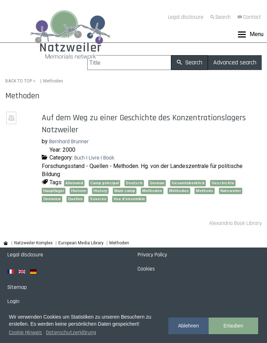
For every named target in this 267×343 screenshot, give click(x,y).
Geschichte (222, 183)
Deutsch (134, 183)
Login (13, 301)
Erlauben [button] (233, 326)
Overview (52, 199)
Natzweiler (230, 190)
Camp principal (104, 183)
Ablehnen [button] (188, 326)
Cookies (146, 269)
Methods (204, 190)
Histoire (78, 190)
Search (223, 17)
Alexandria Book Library (235, 223)
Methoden (152, 190)
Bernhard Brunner (69, 141)
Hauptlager (53, 190)
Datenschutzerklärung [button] (71, 332)
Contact (252, 17)
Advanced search (234, 62)
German (157, 183)
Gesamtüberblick (188, 183)
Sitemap (17, 287)
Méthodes (179, 190)
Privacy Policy (152, 254)
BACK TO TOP (18, 81)
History (100, 190)
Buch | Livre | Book (94, 158)
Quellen (75, 199)
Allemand (74, 183)
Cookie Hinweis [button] (25, 332)
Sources (98, 199)
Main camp (124, 190)
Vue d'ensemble (129, 199)
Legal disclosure (185, 17)
